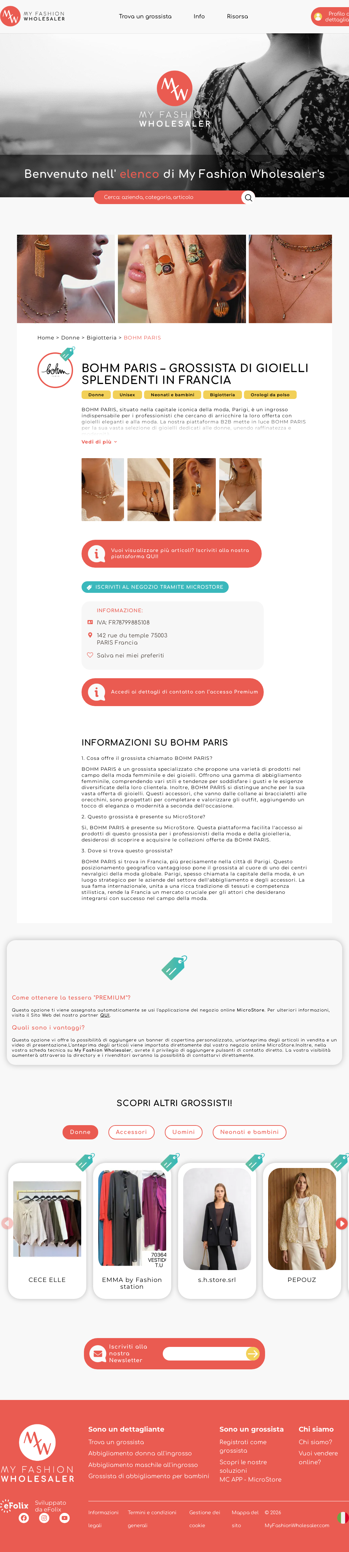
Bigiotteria (102, 337)
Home (45, 337)
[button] (7, 1223)
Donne (70, 337)
